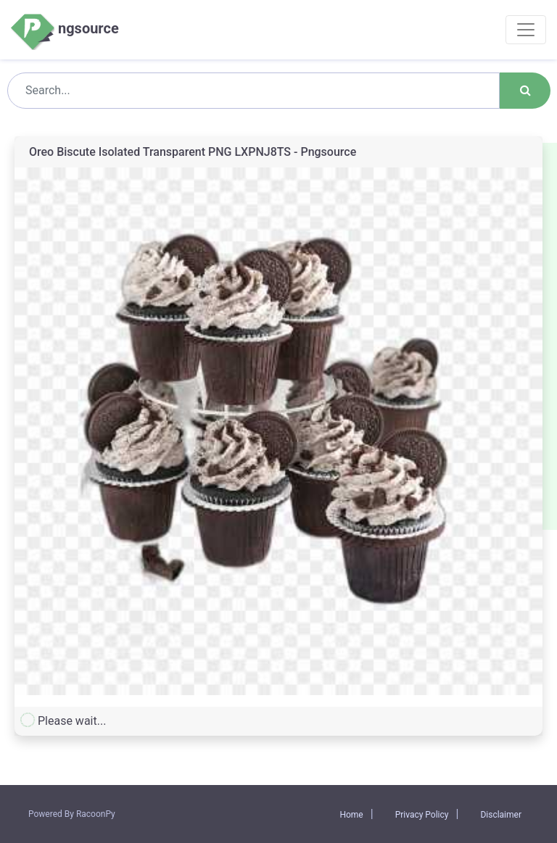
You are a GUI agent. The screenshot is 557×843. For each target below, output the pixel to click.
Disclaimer (500, 815)
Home (351, 815)
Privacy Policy (422, 815)
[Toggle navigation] (526, 29)
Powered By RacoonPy (71, 814)
